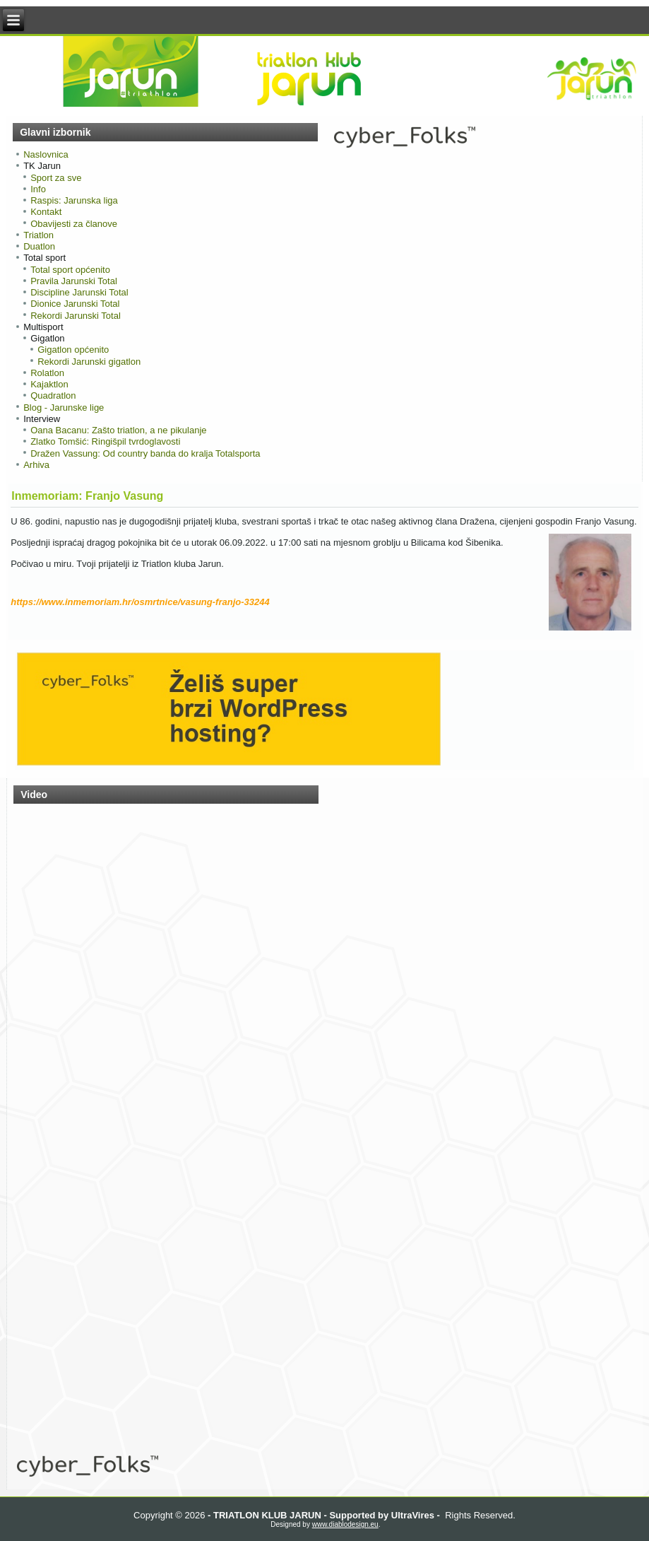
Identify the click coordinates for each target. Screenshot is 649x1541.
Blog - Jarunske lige (63, 407)
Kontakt (45, 211)
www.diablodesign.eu (345, 1524)
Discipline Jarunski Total (79, 292)
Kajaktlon (49, 384)
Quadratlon (53, 395)
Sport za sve (55, 177)
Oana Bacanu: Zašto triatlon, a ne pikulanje (118, 430)
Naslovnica (46, 154)
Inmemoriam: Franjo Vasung (87, 496)
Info (38, 189)
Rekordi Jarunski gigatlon (89, 361)
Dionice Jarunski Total (74, 303)
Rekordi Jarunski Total (75, 315)
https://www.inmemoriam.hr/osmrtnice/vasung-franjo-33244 (140, 602)
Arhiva (36, 464)
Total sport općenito (70, 269)
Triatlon (38, 235)
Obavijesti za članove (73, 223)
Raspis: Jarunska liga (74, 200)
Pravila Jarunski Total (73, 281)
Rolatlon (47, 373)
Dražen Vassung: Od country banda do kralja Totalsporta (145, 453)
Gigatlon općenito (73, 349)
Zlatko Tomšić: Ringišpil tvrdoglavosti (105, 441)
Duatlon (39, 246)
